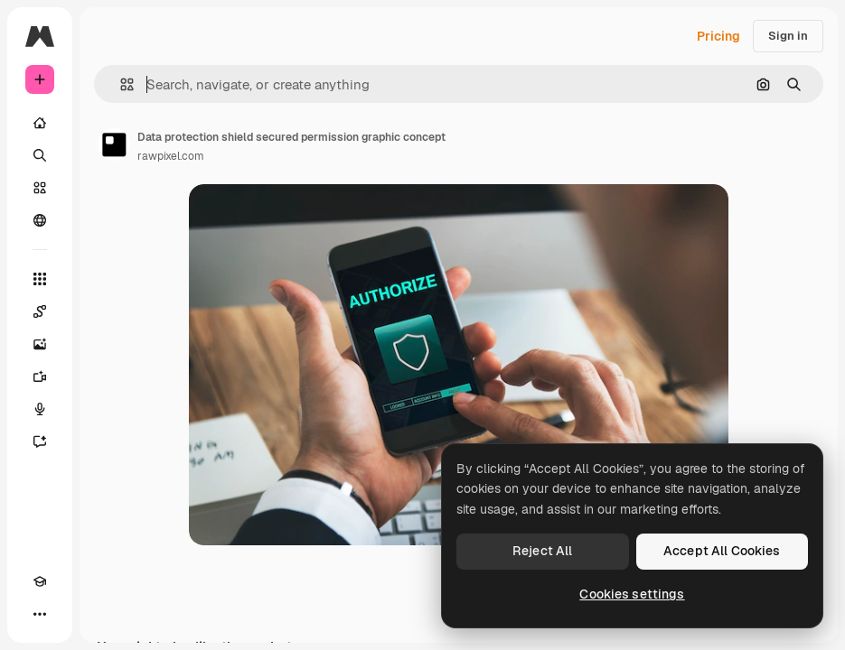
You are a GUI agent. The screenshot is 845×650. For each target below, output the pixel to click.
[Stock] (39, 187)
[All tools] (39, 279)
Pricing (718, 36)
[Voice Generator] (39, 409)
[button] (120, 84)
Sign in (788, 35)
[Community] (39, 220)
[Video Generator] (39, 376)
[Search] (39, 155)
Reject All (542, 551)
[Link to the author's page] (114, 144)
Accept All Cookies (722, 551)
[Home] (39, 122)
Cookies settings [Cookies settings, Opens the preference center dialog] (631, 594)
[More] (39, 613)
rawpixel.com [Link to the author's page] (170, 156)
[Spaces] (39, 311)
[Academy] (39, 581)
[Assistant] (39, 441)
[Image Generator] (39, 344)
